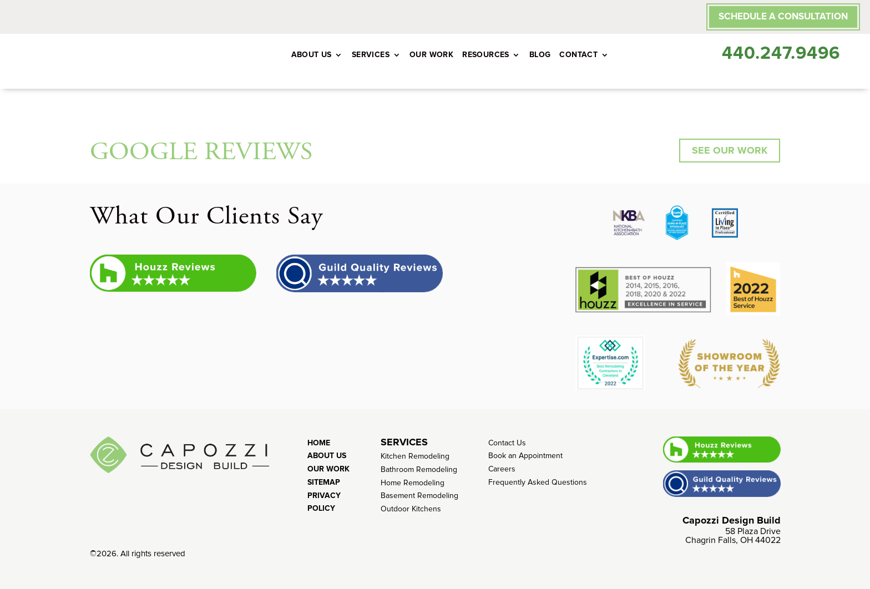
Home (318, 443)
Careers (501, 469)
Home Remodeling (412, 483)
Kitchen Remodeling (415, 456)
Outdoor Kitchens (411, 509)
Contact (578, 54)
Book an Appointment (525, 455)
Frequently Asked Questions (537, 482)
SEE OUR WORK (729, 150)
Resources (485, 54)
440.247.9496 (781, 53)
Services (371, 54)
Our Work (431, 54)
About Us (311, 54)
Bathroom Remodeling (419, 469)
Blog (540, 54)
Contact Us (507, 443)
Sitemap (323, 482)
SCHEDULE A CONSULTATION (783, 16)
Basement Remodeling (419, 495)
